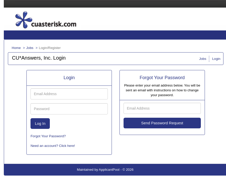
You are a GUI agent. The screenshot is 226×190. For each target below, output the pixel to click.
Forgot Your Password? (48, 136)
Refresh (149, 169)
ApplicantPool (109, 169)
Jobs (29, 48)
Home (16, 48)
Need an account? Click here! (53, 146)
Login (216, 59)
